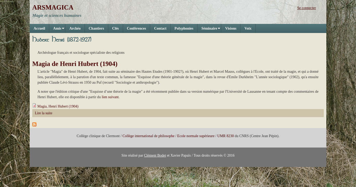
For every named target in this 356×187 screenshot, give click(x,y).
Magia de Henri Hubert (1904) (74, 63)
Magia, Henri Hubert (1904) (58, 106)
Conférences (136, 28)
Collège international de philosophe (148, 136)
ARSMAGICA (52, 7)
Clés (115, 28)
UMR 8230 (225, 136)
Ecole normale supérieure (195, 136)
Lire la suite (43, 113)
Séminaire (209, 29)
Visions (230, 28)
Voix (247, 28)
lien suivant (110, 97)
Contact (160, 28)
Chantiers (96, 28)
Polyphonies (184, 28)
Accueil (39, 28)
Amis (56, 29)
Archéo (74, 28)
